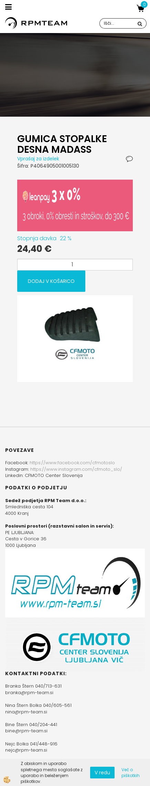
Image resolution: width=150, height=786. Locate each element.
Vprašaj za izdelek (38, 158)
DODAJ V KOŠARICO (51, 281)
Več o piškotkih (130, 772)
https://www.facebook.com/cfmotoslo (72, 462)
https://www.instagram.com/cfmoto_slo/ (76, 469)
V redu (102, 772)
